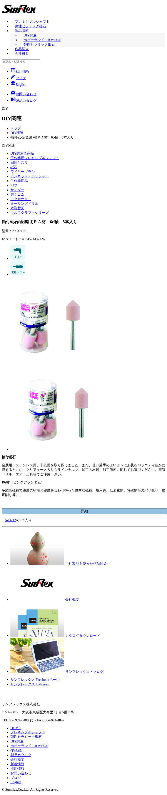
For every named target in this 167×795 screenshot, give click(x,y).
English (18, 84)
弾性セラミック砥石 (30, 26)
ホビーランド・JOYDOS (42, 40)
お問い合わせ (20, 773)
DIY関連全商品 (22, 153)
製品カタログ (20, 755)
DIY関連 (30, 35)
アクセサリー (20, 199)
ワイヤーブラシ (22, 171)
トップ (15, 128)
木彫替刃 (17, 208)
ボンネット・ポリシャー (29, 176)
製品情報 (22, 31)
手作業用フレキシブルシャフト (34, 158)
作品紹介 (22, 49)
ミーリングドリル (24, 203)
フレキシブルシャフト (32, 21)
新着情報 (17, 764)
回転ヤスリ (19, 162)
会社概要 (22, 53)
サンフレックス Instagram (30, 684)
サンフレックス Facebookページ (35, 679)
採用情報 (20, 71)
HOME (15, 728)
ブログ (18, 78)
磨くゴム (17, 194)
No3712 (10, 520)
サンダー (17, 190)
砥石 (13, 167)
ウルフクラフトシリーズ (29, 212)
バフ (13, 185)
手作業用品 (19, 181)
